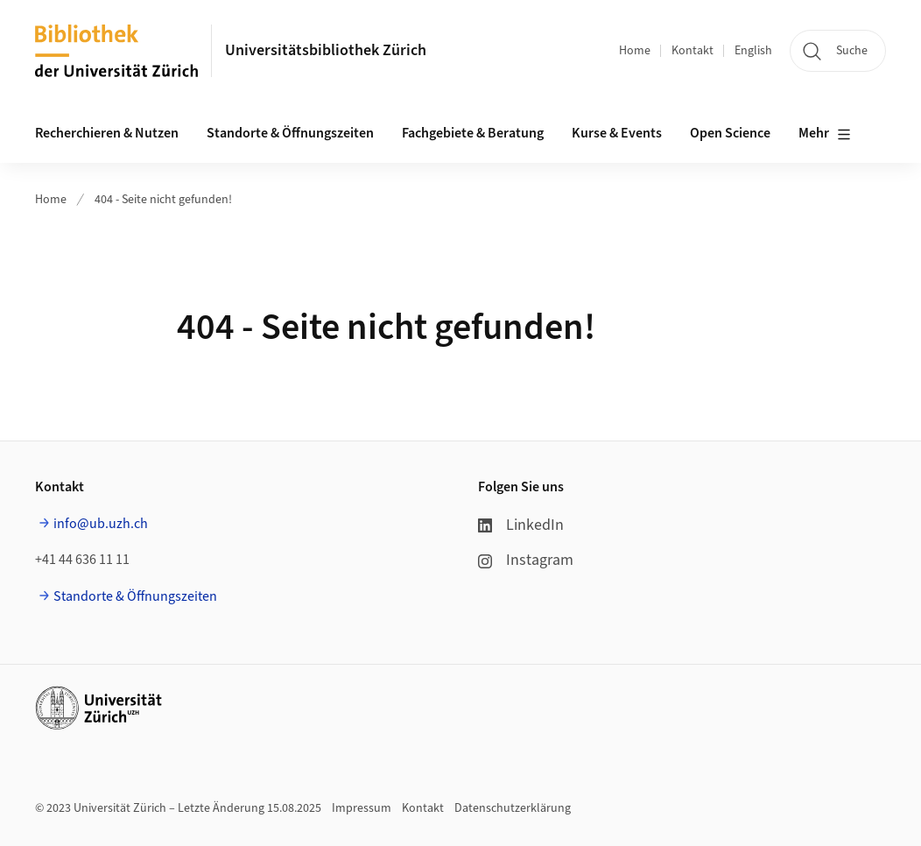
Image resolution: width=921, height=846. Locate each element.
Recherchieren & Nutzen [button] (107, 133)
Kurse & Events (617, 133)
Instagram (525, 560)
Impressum (361, 808)
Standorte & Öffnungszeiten (135, 596)
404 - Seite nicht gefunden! (163, 199)
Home (634, 51)
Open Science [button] (730, 133)
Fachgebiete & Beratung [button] (473, 133)
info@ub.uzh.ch (100, 523)
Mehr (824, 134)
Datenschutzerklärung (512, 808)
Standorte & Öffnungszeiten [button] (290, 133)
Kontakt (692, 51)
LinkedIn (521, 525)
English (753, 51)
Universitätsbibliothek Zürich (325, 50)
